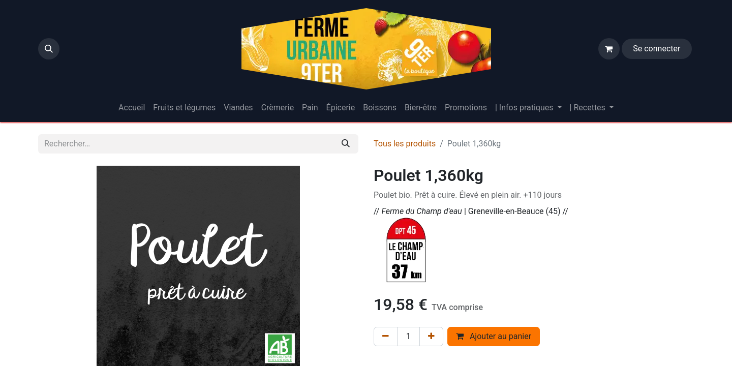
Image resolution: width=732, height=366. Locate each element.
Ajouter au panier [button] (493, 336)
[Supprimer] (386, 336)
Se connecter (656, 48)
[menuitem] (131, 108)
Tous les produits (405, 143)
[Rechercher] (345, 144)
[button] (48, 48)
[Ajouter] (431, 336)
